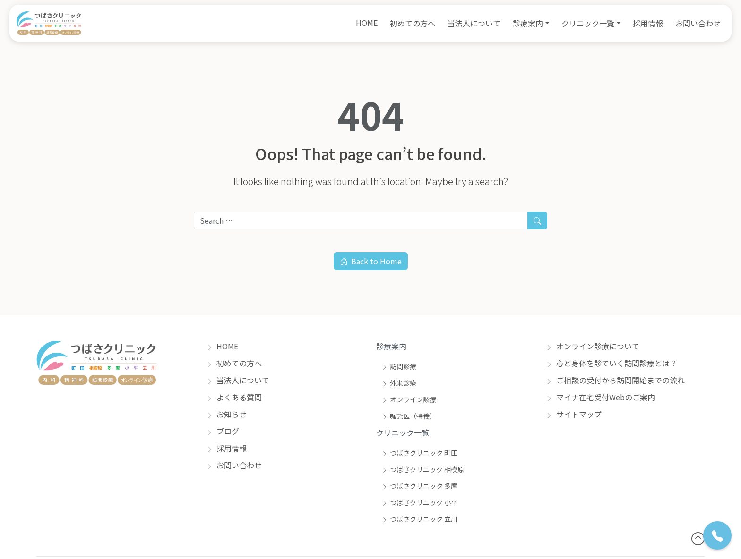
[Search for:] (361, 220)
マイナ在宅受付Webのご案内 (600, 397)
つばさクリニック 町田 (419, 452)
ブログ (223, 431)
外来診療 (399, 383)
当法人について (474, 23)
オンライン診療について (592, 346)
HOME (367, 22)
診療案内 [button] (528, 23)
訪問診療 (399, 366)
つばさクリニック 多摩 (419, 486)
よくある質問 (234, 397)
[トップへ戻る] (698, 538)
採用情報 (648, 23)
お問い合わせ (698, 23)
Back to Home (371, 261)
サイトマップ (574, 414)
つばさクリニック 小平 (419, 502)
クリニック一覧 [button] (587, 23)
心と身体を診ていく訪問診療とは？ (611, 363)
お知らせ (227, 414)
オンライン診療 (409, 399)
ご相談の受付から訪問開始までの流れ (615, 380)
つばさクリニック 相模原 (423, 469)
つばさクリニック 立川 (419, 519)
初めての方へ (412, 23)
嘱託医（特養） (409, 416)
